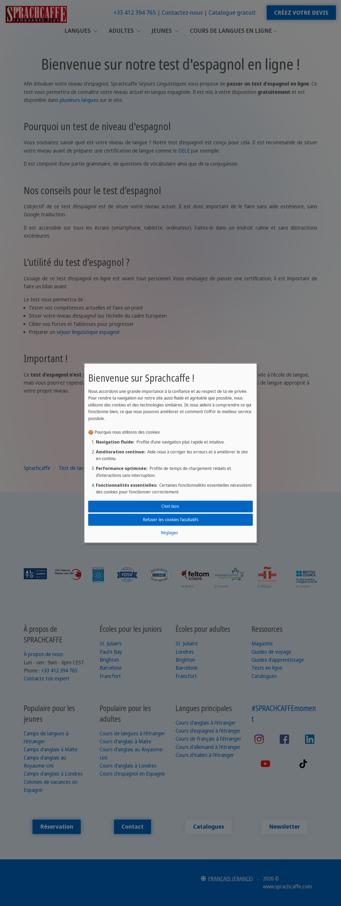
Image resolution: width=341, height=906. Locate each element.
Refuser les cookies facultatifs (170, 519)
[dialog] (170, 453)
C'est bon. (170, 506)
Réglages (169, 533)
